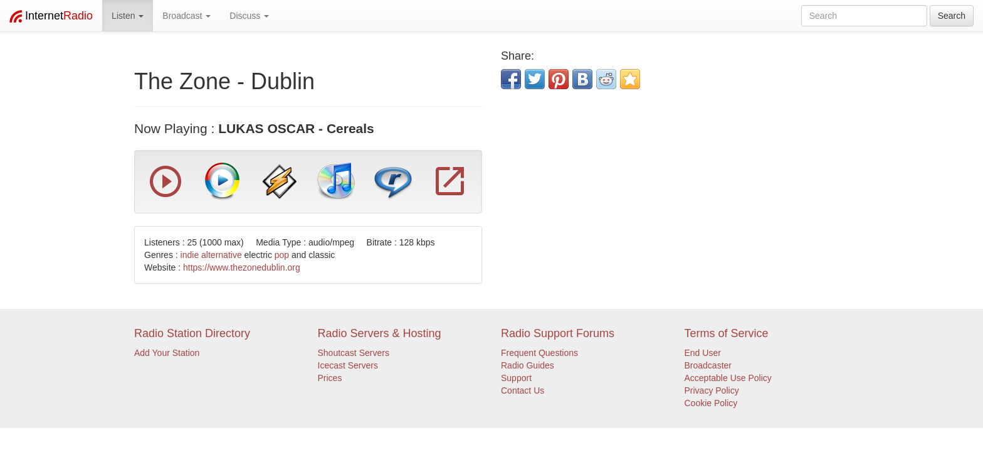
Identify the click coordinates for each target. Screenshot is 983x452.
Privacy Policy (712, 390)
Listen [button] (128, 16)
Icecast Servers (348, 365)
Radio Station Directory (192, 333)
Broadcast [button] (186, 16)
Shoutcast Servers (353, 353)
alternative (221, 255)
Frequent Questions (539, 353)
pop (282, 255)
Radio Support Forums (557, 333)
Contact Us (522, 390)
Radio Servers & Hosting (379, 333)
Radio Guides (527, 365)
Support (516, 378)
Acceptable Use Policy (728, 378)
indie (190, 255)
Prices (330, 378)
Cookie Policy (711, 403)
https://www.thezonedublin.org (241, 267)
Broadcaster (708, 365)
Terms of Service (727, 333)
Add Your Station (166, 353)
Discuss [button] (249, 16)
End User (703, 353)
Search (951, 16)
